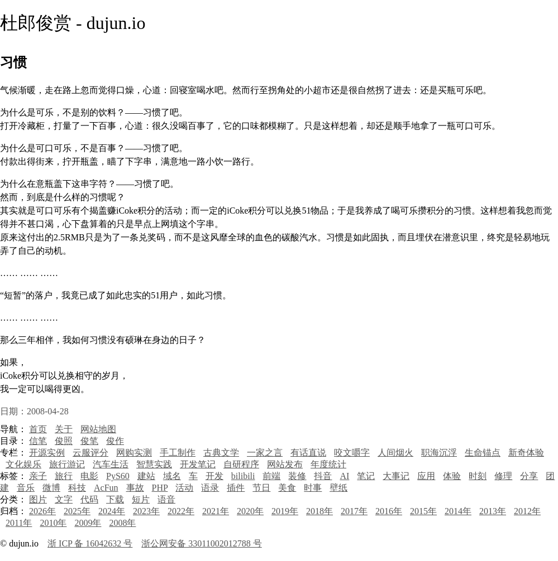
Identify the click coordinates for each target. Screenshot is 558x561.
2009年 (87, 523)
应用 (426, 476)
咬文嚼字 (352, 452)
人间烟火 (395, 452)
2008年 (122, 523)
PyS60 (118, 476)
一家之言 (265, 452)
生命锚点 (482, 452)
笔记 (366, 476)
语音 (166, 499)
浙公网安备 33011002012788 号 (201, 543)
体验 (452, 476)
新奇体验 (526, 452)
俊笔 (89, 441)
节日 (261, 487)
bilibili (243, 476)
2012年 (527, 511)
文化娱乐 (23, 464)
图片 (38, 499)
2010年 (53, 523)
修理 (503, 476)
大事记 (396, 476)
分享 (529, 476)
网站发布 (285, 464)
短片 (141, 499)
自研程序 (241, 464)
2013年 (492, 511)
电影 (89, 476)
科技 (77, 487)
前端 (271, 476)
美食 (287, 487)
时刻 (478, 476)
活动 (184, 487)
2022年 (181, 511)
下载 (115, 499)
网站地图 (98, 429)
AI (344, 476)
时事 (313, 487)
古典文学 (221, 452)
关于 (64, 429)
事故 (135, 487)
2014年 (458, 511)
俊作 (115, 441)
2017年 (354, 511)
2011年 (19, 523)
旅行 (64, 476)
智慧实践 (154, 464)
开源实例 (47, 452)
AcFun (106, 487)
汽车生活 (110, 464)
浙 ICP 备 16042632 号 (89, 543)
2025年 (77, 511)
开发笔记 (198, 464)
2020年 (250, 511)
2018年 (319, 511)
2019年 (284, 511)
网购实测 (134, 452)
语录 (210, 487)
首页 (38, 429)
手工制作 (177, 452)
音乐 (26, 487)
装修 (297, 476)
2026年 (42, 511)
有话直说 (308, 452)
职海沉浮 (439, 452)
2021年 (215, 511)
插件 (236, 487)
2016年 (388, 511)
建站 (146, 476)
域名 (172, 476)
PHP (160, 487)
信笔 (38, 441)
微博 (51, 487)
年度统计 (328, 464)
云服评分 (90, 452)
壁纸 (338, 487)
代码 (89, 499)
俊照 (64, 441)
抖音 (323, 476)
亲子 (38, 476)
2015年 (423, 511)
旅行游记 (67, 464)
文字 (64, 499)
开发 (214, 476)
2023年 (146, 511)
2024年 (111, 511)
